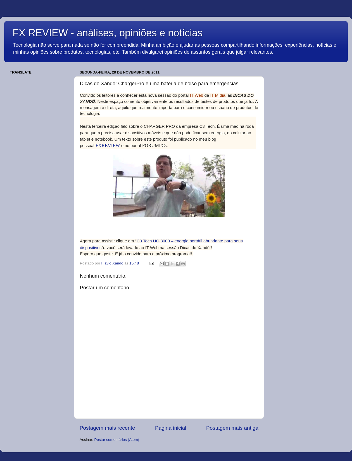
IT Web (196, 95)
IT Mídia (217, 95)
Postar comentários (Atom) (116, 440)
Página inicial (170, 428)
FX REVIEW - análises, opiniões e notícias (108, 33)
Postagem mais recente (107, 428)
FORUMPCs (154, 145)
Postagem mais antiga (232, 428)
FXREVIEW (108, 145)
